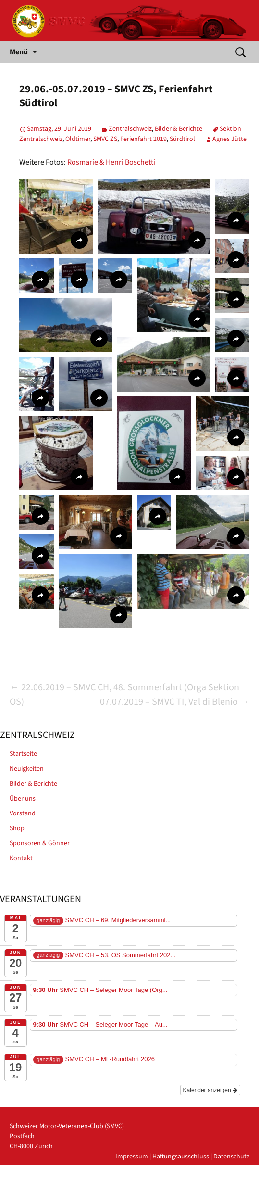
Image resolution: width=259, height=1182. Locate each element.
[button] (56, 216)
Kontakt (21, 858)
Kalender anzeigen (210, 1090)
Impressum (131, 1156)
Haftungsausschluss (180, 1156)
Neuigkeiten (27, 769)
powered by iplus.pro (218, 1177)
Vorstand (23, 813)
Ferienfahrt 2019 (143, 139)
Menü (19, 52)
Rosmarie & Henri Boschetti (111, 162)
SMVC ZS (105, 139)
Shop (17, 828)
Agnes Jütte (229, 139)
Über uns (23, 798)
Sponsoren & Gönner (40, 843)
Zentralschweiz (130, 129)
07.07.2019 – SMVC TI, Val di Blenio (174, 702)
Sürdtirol (182, 139)
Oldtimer (77, 139)
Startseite (23, 754)
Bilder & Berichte (178, 129)
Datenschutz (231, 1156)
